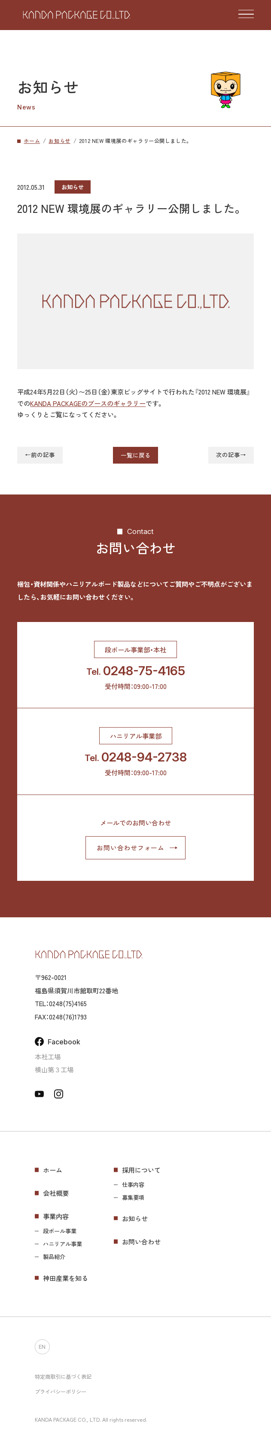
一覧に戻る (136, 455)
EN (42, 1347)
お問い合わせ (141, 1241)
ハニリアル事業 (62, 1244)
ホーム (52, 1169)
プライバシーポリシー (60, 1391)
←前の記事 (40, 455)
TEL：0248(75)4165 (61, 1003)
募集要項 (133, 1197)
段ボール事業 (59, 1231)
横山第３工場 (54, 1069)
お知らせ (135, 1218)
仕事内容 (133, 1184)
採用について (141, 1169)
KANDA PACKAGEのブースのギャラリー (88, 403)
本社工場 (48, 1056)
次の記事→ (231, 455)
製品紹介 (54, 1256)
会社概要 (56, 1193)
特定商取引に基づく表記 (63, 1376)
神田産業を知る (65, 1278)
